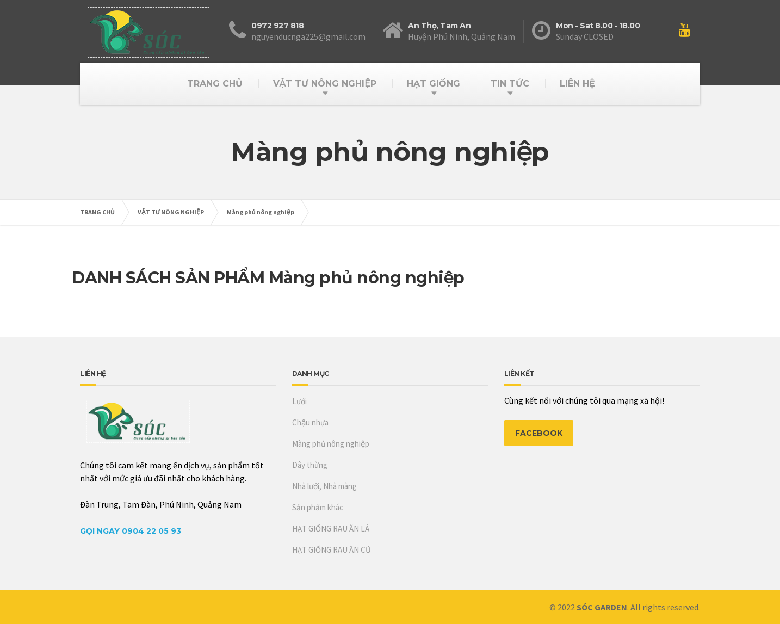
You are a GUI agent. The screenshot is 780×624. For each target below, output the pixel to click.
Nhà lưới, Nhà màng (324, 486)
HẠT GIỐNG (433, 83)
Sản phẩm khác (317, 507)
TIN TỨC (510, 83)
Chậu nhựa (310, 422)
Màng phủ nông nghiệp (260, 212)
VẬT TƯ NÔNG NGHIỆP (324, 83)
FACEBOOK (538, 433)
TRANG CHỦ (215, 83)
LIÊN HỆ (577, 83)
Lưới (299, 401)
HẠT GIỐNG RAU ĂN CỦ (331, 550)
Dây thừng (309, 465)
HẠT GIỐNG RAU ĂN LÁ (330, 528)
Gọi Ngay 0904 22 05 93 (130, 531)
